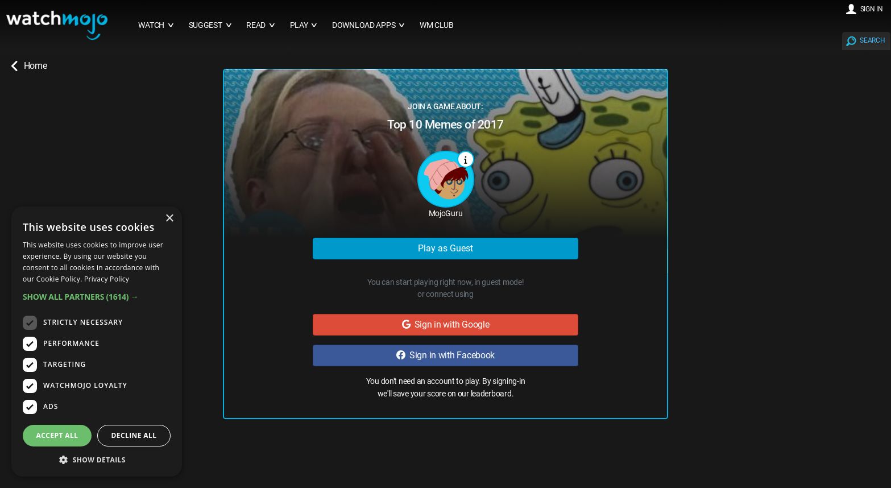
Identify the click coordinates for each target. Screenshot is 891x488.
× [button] (169, 218)
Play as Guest (445, 248)
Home (29, 66)
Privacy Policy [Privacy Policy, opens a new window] (106, 279)
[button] (97, 297)
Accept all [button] (57, 435)
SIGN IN (871, 9)
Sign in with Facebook (445, 355)
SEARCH (872, 40)
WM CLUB (437, 25)
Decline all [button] (134, 435)
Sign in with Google (446, 324)
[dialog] (96, 341)
